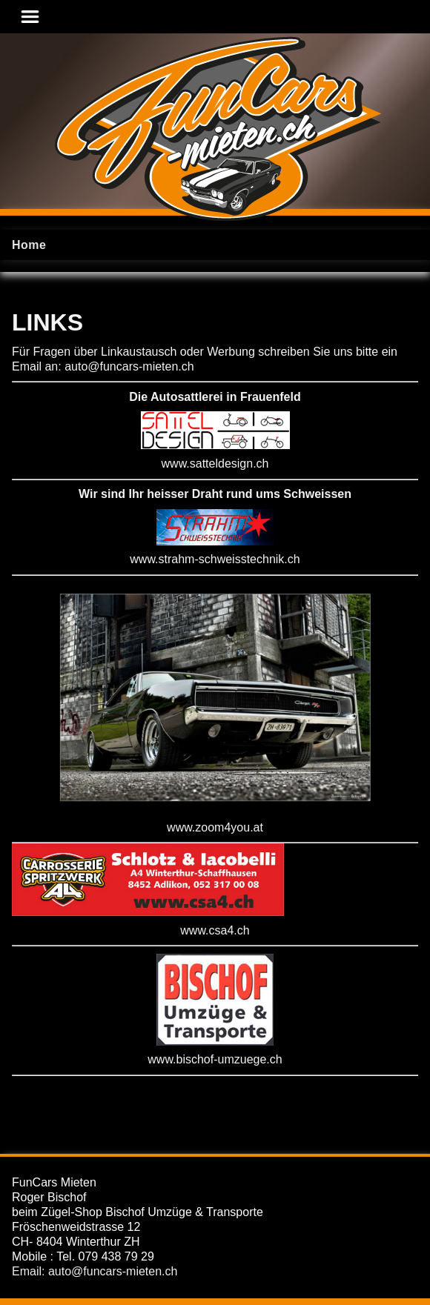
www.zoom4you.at (215, 827)
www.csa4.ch (214, 930)
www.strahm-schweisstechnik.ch (215, 559)
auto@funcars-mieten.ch (129, 366)
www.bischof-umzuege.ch (215, 1059)
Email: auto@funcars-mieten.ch (94, 1271)
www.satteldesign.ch (215, 463)
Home (29, 245)
